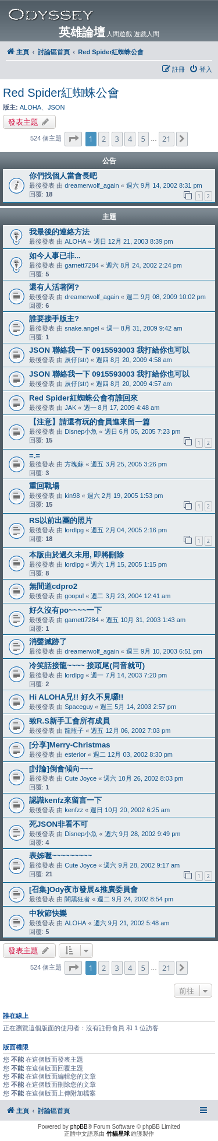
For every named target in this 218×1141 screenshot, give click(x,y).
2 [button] (104, 139)
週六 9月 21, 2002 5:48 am (132, 922)
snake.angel (82, 328)
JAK (70, 407)
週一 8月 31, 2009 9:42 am (144, 328)
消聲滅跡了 (48, 641)
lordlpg (74, 529)
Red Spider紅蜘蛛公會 (61, 92)
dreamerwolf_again (92, 185)
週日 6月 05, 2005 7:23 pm (143, 431)
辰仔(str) (77, 359)
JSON (56, 107)
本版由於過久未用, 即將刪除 (76, 554)
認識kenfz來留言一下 (65, 800)
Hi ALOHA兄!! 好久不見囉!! (76, 697)
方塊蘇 (74, 464)
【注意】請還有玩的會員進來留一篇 (89, 421)
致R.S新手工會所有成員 (69, 721)
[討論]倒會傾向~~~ (61, 768)
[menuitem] (200, 69)
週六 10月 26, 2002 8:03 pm (143, 778)
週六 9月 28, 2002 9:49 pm (143, 833)
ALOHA (30, 107)
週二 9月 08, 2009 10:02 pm (166, 296)
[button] (73, 139)
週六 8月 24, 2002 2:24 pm (144, 265)
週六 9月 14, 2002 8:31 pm (164, 185)
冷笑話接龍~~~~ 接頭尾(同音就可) (87, 665)
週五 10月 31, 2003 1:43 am (145, 619)
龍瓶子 (74, 730)
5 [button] (143, 139)
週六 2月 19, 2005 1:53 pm (125, 495)
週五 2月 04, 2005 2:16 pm (129, 529)
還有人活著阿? (54, 287)
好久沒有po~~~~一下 (65, 610)
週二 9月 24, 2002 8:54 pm (135, 899)
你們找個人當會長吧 (63, 175)
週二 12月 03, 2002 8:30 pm (133, 754)
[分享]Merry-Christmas (69, 744)
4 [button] (130, 139)
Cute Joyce (81, 778)
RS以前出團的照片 (60, 520)
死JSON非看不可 (58, 824)
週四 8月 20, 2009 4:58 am (134, 359)
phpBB (79, 1127)
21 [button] (166, 139)
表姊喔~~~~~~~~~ (60, 855)
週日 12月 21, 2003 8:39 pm (133, 241)
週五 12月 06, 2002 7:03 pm (130, 730)
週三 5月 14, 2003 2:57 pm (138, 706)
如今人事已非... (55, 255)
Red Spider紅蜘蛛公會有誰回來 (83, 398)
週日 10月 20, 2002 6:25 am (130, 809)
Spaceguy (79, 706)
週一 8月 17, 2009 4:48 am (122, 407)
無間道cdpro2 (53, 586)
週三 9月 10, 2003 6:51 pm (164, 651)
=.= (34, 455)
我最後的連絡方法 (59, 231)
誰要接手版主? (54, 318)
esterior (75, 754)
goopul (74, 595)
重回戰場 (44, 486)
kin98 (72, 495)
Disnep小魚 (81, 431)
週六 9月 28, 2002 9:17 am (141, 865)
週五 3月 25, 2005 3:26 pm (129, 464)
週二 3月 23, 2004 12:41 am (130, 595)
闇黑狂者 (77, 899)
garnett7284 (82, 265)
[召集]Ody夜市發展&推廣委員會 (83, 889)
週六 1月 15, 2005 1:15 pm (129, 564)
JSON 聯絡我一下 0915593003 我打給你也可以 (109, 350)
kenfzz (74, 809)
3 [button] (117, 139)
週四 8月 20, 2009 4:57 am (134, 383)
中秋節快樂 (48, 913)
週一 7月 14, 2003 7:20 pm (129, 675)
